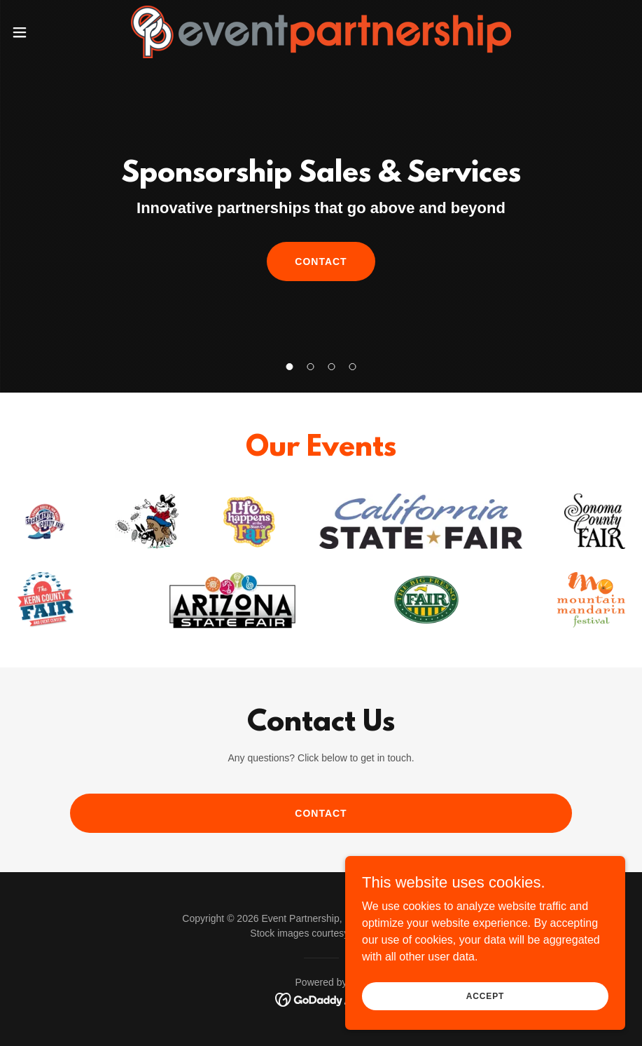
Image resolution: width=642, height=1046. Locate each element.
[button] (53, 32)
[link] (321, 32)
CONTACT (321, 261)
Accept (485, 995)
